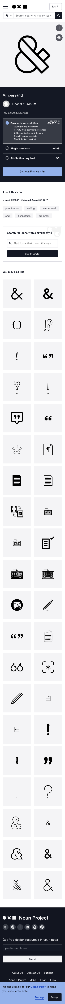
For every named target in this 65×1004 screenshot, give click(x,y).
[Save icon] (59, 27)
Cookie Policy (38, 986)
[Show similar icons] (59, 37)
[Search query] (32, 243)
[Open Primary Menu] (5, 7)
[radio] (32, 130)
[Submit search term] (58, 15)
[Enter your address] (32, 948)
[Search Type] (8, 15)
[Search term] (34, 15)
